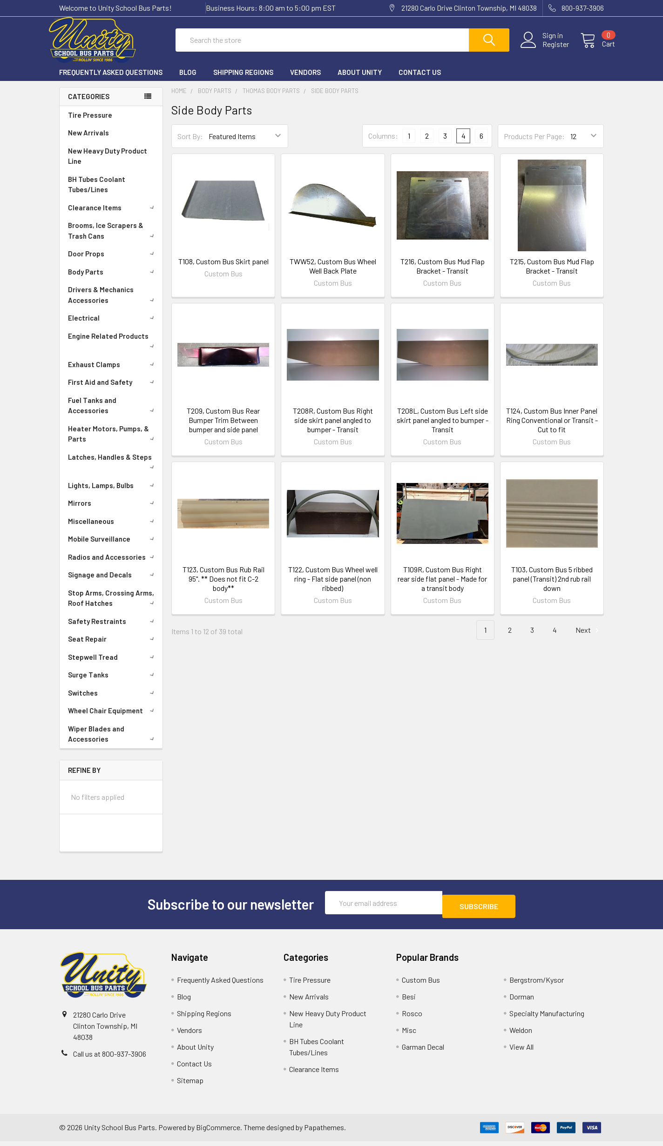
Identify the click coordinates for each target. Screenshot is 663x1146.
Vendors (305, 80)
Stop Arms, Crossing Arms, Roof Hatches (112, 606)
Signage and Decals (112, 583)
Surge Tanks (112, 683)
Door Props (112, 262)
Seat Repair (112, 647)
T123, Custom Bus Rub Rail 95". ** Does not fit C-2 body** (223, 587)
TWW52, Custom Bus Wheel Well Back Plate (333, 274)
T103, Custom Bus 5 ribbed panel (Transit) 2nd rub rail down (552, 587)
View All (521, 1051)
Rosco (412, 1017)
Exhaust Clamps (112, 373)
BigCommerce (218, 1132)
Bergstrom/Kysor (536, 984)
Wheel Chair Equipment (112, 719)
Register (544, 50)
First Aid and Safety (112, 390)
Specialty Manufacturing (546, 1017)
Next (588, 638)
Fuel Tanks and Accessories (112, 413)
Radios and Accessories (112, 565)
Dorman (521, 1001)
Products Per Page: (534, 144)
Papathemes (324, 1132)
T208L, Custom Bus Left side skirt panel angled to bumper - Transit (442, 428)
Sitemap (190, 1084)
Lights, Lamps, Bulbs (112, 493)
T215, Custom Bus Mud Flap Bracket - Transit (552, 274)
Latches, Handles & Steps (112, 469)
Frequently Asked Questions (110, 80)
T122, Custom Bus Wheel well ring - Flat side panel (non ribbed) (333, 587)
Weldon (520, 1034)
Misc (409, 1034)
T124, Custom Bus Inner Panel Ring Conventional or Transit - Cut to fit (552, 428)
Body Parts (112, 280)
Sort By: (190, 144)
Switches (112, 701)
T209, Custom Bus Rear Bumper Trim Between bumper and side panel (223, 428)
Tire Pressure (90, 123)
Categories (88, 105)
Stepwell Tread (112, 665)
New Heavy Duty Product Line (107, 164)
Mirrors (112, 511)
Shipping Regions (243, 80)
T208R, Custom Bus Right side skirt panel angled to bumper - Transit (333, 428)
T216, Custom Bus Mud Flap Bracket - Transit (442, 274)
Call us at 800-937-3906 (109, 1058)
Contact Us (420, 80)
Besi (409, 1001)
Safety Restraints (112, 629)
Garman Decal (423, 1051)
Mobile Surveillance (112, 547)
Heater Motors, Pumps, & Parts (112, 442)
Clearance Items (112, 216)
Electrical (112, 326)
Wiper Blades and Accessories (112, 742)
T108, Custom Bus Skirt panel (223, 269)
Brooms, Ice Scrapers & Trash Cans (112, 238)
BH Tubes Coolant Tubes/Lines (96, 192)
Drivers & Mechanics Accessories (112, 303)
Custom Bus (421, 984)
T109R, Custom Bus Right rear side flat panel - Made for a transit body (442, 587)
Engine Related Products (112, 348)
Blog (187, 80)
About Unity (360, 80)
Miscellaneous (112, 529)
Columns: (383, 144)
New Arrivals (88, 141)
